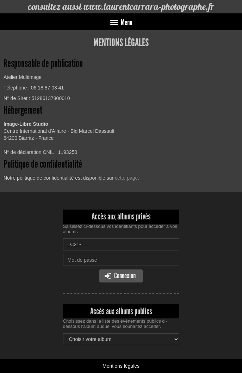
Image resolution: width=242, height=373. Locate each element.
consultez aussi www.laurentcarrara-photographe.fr (121, 6)
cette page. (127, 178)
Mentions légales (121, 366)
